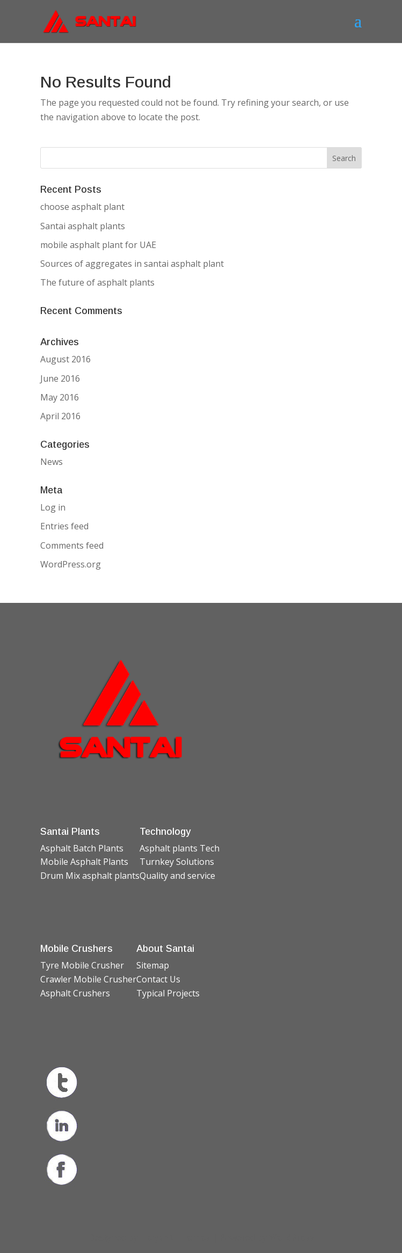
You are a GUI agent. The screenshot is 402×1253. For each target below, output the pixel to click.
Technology (165, 831)
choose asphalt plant (82, 207)
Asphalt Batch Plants (81, 848)
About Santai (165, 948)
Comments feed (72, 545)
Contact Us (158, 979)
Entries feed (64, 526)
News (51, 462)
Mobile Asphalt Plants (84, 862)
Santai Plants (70, 831)
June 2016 (60, 378)
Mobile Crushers (76, 948)
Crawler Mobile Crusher (88, 979)
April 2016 (60, 416)
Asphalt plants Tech (180, 848)
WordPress (292, 1237)
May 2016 (59, 397)
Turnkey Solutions (177, 862)
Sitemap (152, 965)
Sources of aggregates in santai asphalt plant (132, 263)
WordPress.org (70, 564)
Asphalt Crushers (75, 993)
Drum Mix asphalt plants (90, 876)
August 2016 (65, 359)
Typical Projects (168, 993)
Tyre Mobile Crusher (82, 965)
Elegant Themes (175, 1237)
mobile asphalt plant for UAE (98, 245)
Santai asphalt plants (82, 226)
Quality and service (177, 876)
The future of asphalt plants (97, 282)
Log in (52, 507)
